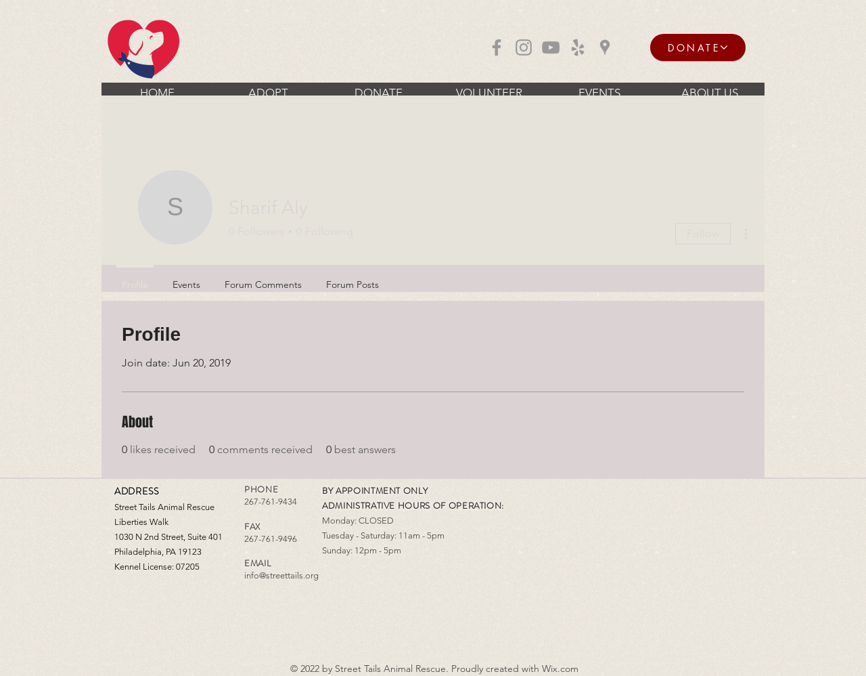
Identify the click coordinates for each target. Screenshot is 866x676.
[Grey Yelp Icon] (578, 47)
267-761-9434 (270, 502)
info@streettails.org (281, 575)
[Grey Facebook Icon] (496, 47)
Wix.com (560, 668)
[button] (267, 93)
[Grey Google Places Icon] (605, 47)
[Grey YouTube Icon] (551, 47)
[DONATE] (698, 47)
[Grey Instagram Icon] (523, 47)
